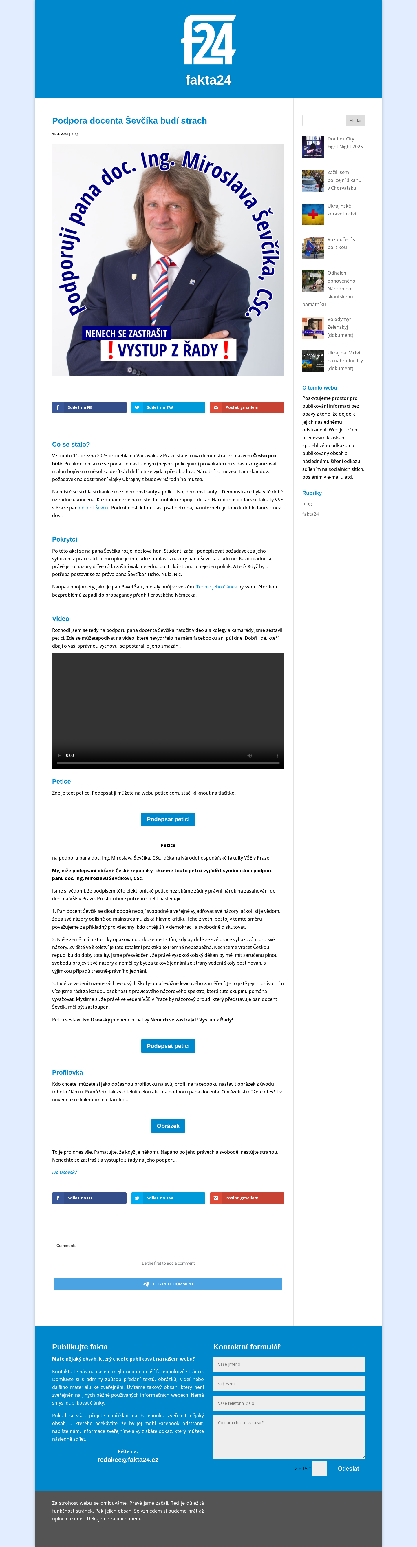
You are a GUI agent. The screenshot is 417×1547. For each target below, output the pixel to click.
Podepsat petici (168, 819)
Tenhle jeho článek (216, 587)
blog (74, 133)
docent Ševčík (94, 507)
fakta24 (310, 514)
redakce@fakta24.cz (128, 1459)
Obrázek (168, 1126)
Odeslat (348, 1468)
